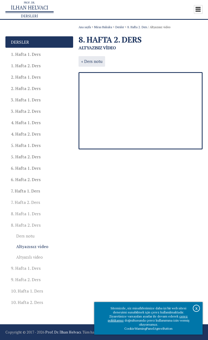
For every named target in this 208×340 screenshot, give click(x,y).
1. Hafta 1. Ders (26, 54)
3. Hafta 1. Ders (26, 100)
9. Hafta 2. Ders (26, 280)
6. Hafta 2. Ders (26, 179)
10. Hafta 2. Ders (27, 302)
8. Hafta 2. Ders (137, 27)
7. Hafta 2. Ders (25, 202)
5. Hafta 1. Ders (26, 145)
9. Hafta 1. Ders (26, 268)
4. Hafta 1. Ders (26, 123)
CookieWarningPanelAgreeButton (148, 328)
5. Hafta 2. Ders (26, 157)
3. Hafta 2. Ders (26, 111)
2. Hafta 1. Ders (26, 77)
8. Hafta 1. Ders (26, 214)
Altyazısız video (32, 246)
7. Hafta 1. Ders (25, 191)
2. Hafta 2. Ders (26, 88)
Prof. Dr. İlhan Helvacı (63, 332)
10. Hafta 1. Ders (27, 291)
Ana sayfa (85, 27)
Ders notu (25, 236)
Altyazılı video (29, 257)
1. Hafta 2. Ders (26, 66)
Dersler (119, 27)
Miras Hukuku (103, 27)
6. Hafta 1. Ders (26, 168)
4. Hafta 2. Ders (26, 134)
